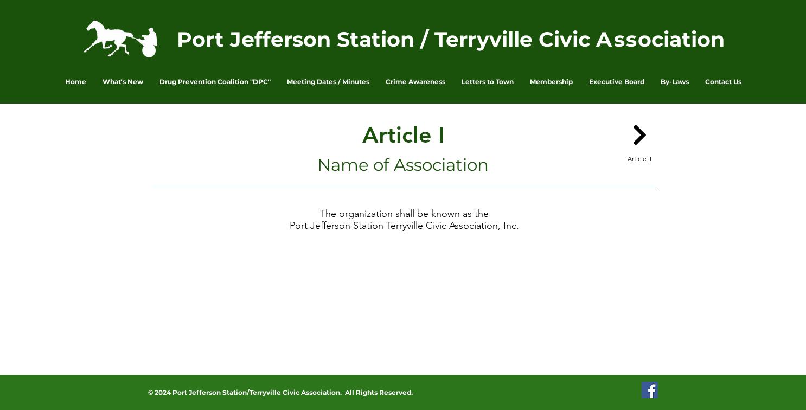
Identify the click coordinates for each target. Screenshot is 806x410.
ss (626, 39)
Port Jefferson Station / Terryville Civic (386, 39)
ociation (681, 39)
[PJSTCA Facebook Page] (650, 390)
